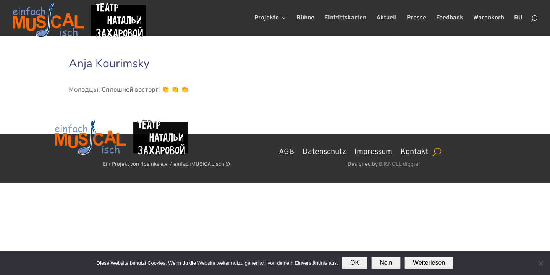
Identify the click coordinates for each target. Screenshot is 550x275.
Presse (416, 18)
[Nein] (540, 263)
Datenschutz (324, 151)
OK (354, 262)
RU (518, 18)
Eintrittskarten (345, 18)
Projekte (266, 18)
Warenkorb (488, 18)
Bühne (305, 18)
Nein (386, 262)
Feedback (449, 18)
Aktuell (386, 18)
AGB (286, 151)
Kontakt (415, 151)
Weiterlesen (429, 262)
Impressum (373, 151)
